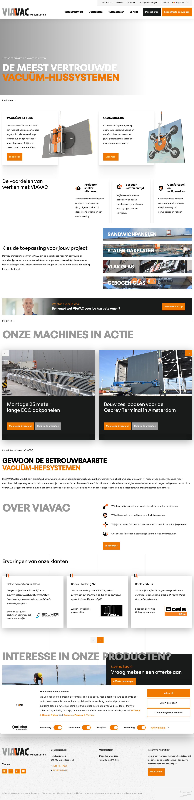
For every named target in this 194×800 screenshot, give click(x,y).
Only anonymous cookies (169, 779)
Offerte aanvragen (123, 681)
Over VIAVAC (106, 3)
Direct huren (152, 12)
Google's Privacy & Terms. (79, 781)
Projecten (131, 3)
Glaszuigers (95, 12)
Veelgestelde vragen (148, 3)
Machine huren (121, 717)
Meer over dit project (20, 426)
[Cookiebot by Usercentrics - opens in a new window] (19, 794)
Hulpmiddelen (116, 12)
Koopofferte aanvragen (176, 12)
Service (133, 12)
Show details (158, 794)
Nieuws (119, 3)
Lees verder (111, 546)
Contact (165, 3)
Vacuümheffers (73, 12)
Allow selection (168, 769)
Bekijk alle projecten (48, 426)
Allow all (168, 759)
